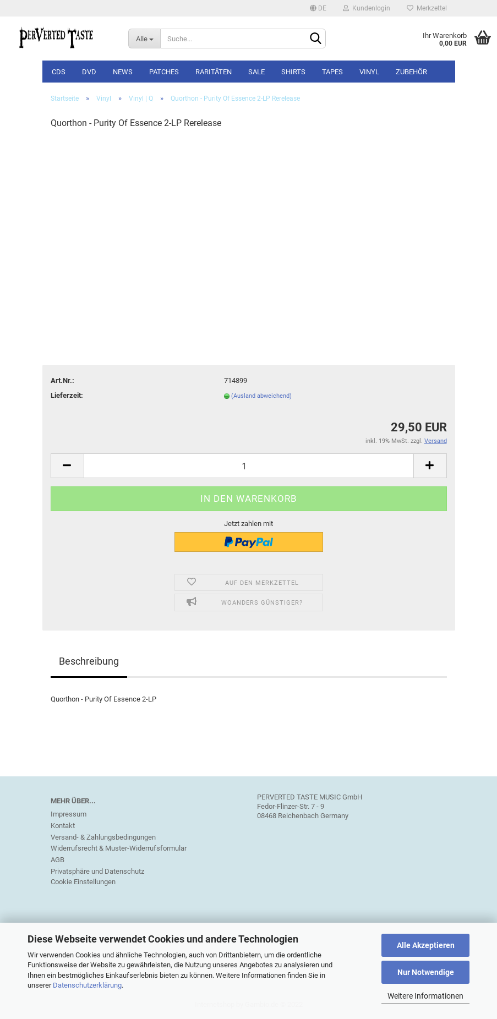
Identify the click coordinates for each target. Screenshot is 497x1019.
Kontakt (63, 825)
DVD (89, 72)
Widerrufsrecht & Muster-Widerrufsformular (119, 848)
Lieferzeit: (67, 395)
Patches (164, 72)
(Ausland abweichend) (261, 395)
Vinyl (369, 72)
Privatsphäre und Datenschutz (97, 871)
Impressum (68, 814)
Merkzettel (427, 8)
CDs (58, 72)
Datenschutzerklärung (87, 985)
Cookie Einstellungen (83, 882)
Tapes (332, 72)
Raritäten (213, 72)
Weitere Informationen (425, 995)
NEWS (123, 72)
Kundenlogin (366, 8)
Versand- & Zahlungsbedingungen (103, 837)
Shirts (293, 72)
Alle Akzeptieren (426, 945)
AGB (57, 860)
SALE (256, 72)
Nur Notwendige (425, 972)
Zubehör (411, 72)
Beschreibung (89, 661)
